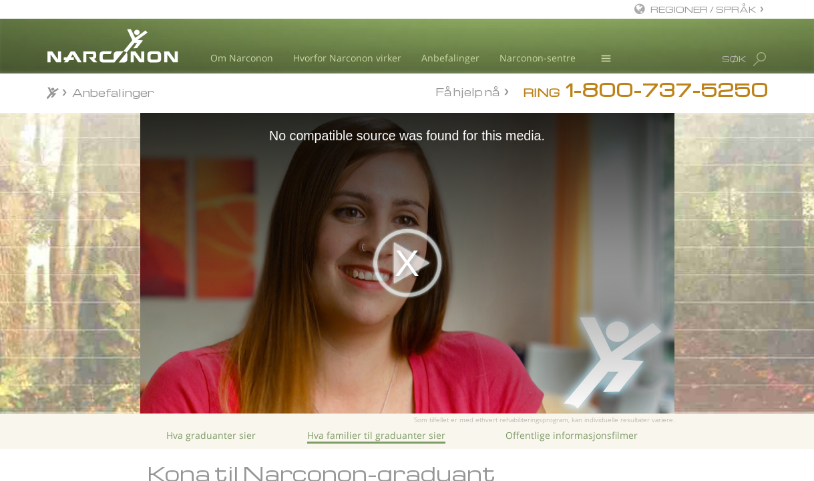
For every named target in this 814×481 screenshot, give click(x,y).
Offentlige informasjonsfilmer (571, 435)
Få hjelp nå (467, 91)
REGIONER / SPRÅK (703, 9)
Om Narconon (241, 57)
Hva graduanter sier (211, 435)
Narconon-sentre (537, 57)
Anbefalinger (450, 57)
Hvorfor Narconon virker (347, 57)
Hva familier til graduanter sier (376, 435)
